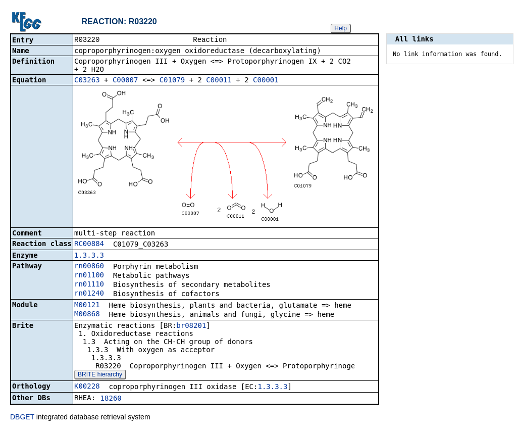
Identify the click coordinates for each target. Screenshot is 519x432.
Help (340, 28)
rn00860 (89, 267)
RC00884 (89, 245)
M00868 (87, 315)
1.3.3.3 (89, 256)
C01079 (172, 81)
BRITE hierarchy (100, 375)
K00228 (87, 387)
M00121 (87, 306)
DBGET (22, 418)
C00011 (219, 81)
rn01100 (89, 276)
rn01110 (89, 285)
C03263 (87, 81)
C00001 (266, 81)
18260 (111, 399)
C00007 (125, 81)
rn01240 (89, 294)
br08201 (191, 326)
